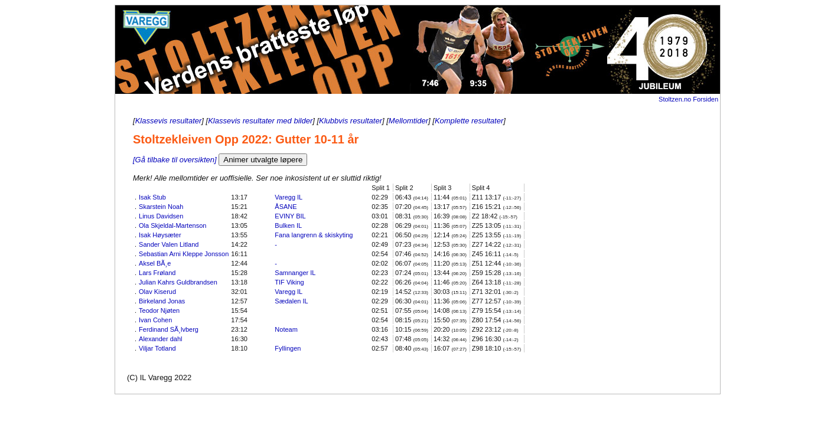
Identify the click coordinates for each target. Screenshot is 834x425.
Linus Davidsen (161, 216)
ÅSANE (286, 206)
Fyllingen (288, 348)
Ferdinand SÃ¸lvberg (168, 329)
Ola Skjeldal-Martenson (172, 225)
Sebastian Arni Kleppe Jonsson (184, 253)
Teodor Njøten (159, 310)
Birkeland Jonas (162, 301)
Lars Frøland (157, 272)
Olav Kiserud (157, 291)
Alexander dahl (160, 338)
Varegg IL (288, 197)
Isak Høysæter (160, 234)
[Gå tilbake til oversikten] (175, 159)
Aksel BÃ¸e (155, 263)
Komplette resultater (469, 120)
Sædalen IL (291, 301)
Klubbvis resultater (350, 120)
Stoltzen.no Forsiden (688, 99)
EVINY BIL (290, 216)
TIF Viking (289, 282)
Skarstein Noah (161, 206)
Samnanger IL (295, 272)
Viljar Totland (157, 348)
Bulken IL (288, 225)
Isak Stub (152, 197)
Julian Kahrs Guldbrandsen (178, 282)
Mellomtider (408, 120)
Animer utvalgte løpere (262, 159)
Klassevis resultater (168, 120)
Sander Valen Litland (168, 244)
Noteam (286, 329)
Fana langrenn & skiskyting (314, 234)
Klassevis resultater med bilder (260, 120)
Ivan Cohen (155, 319)
